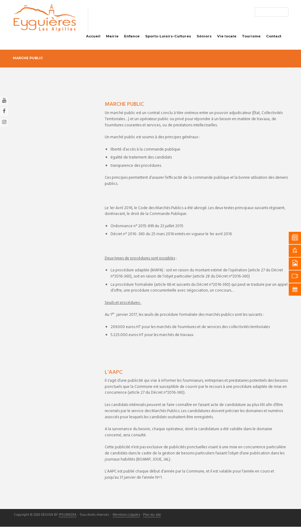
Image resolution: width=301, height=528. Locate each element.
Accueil (93, 37)
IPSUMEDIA (67, 516)
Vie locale (226, 37)
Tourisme (251, 37)
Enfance (132, 37)
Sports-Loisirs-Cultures (168, 37)
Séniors (204, 37)
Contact (273, 37)
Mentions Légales (125, 516)
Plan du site (150, 516)
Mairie (112, 37)
